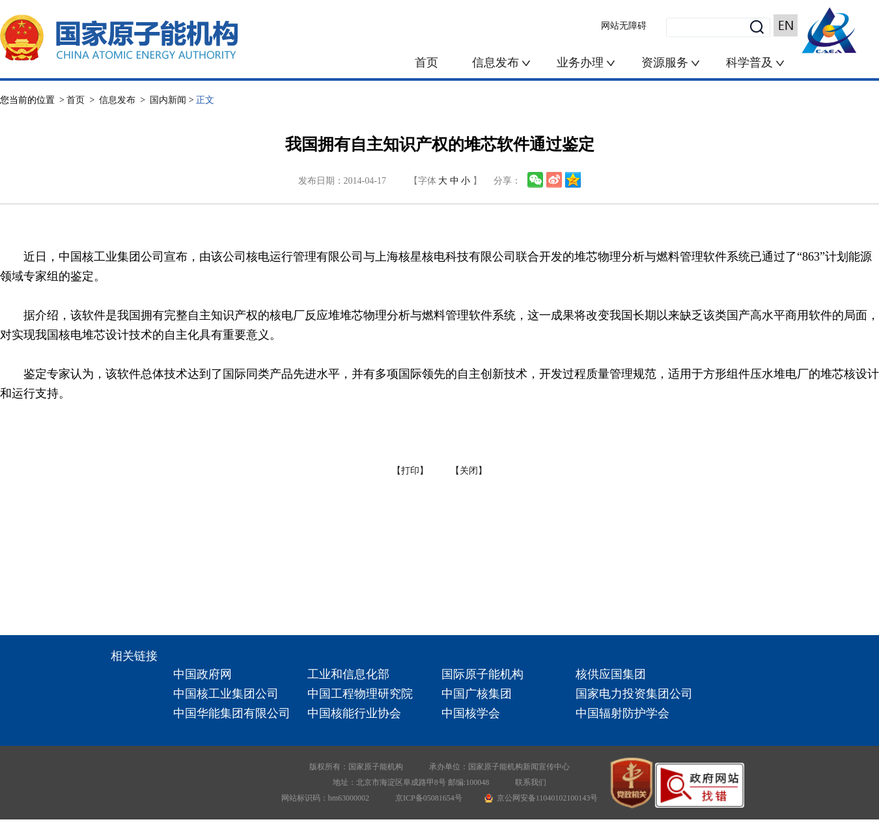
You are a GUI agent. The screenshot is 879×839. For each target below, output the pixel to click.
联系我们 (530, 782)
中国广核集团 (476, 693)
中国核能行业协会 (354, 713)
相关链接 (134, 655)
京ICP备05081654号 (428, 798)
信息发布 (497, 62)
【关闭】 (469, 471)
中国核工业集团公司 (226, 693)
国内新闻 (168, 100)
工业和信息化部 (348, 674)
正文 (205, 100)
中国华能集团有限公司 (231, 713)
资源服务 (664, 62)
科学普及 (755, 62)
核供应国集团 (611, 674)
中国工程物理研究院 (360, 693)
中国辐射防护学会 (622, 713)
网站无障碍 (624, 26)
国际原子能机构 (482, 674)
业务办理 (580, 62)
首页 (426, 62)
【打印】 (410, 471)
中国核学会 (470, 713)
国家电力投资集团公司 (634, 693)
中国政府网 (202, 674)
